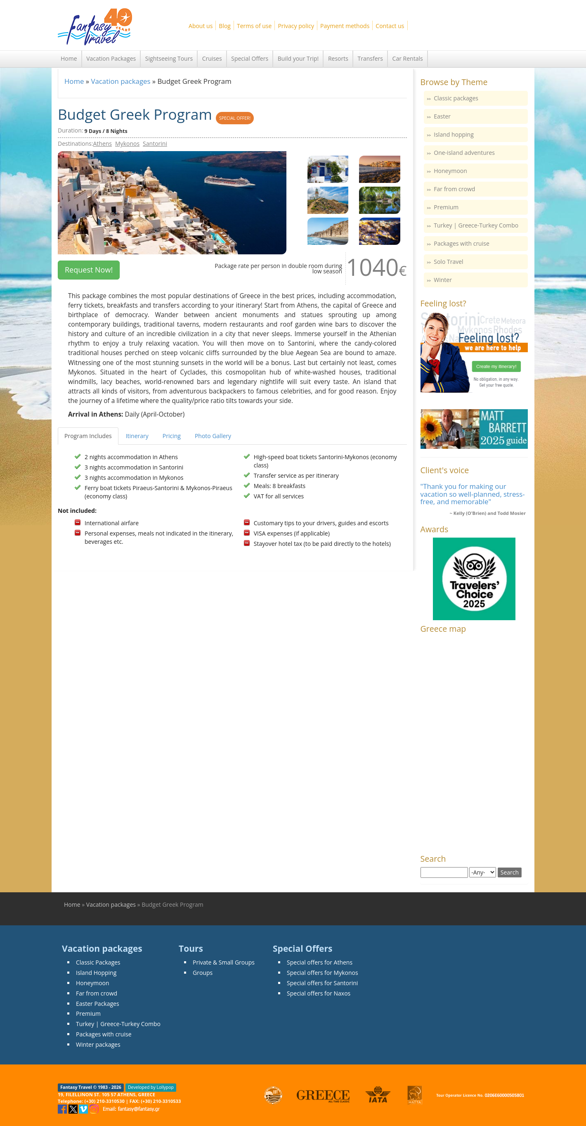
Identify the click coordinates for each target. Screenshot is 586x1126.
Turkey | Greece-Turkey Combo (476, 225)
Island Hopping (96, 973)
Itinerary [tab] (137, 436)
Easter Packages (97, 1003)
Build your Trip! (298, 58)
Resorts (338, 58)
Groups (203, 973)
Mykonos (127, 143)
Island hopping (454, 134)
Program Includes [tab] (88, 436)
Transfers (370, 58)
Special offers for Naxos (318, 993)
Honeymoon (450, 171)
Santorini (155, 143)
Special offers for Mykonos (322, 973)
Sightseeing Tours (169, 58)
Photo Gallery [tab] (213, 436)
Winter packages (98, 1044)
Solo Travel (448, 261)
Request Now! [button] (89, 270)
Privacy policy (296, 26)
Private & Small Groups (224, 962)
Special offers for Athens (319, 962)
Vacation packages (120, 81)
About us (201, 26)
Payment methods (344, 26)
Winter (443, 280)
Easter (442, 116)
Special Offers (249, 58)
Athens (102, 143)
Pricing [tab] (172, 436)
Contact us (390, 26)
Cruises (212, 58)
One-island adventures (464, 152)
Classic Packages (98, 962)
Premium (446, 207)
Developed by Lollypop (151, 1087)
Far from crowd (454, 189)
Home (69, 58)
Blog (225, 26)
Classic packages (456, 98)
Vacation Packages (111, 58)
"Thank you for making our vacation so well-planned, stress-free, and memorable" (473, 493)
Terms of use (254, 26)
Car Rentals (407, 58)
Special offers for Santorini (322, 983)
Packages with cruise (461, 243)
